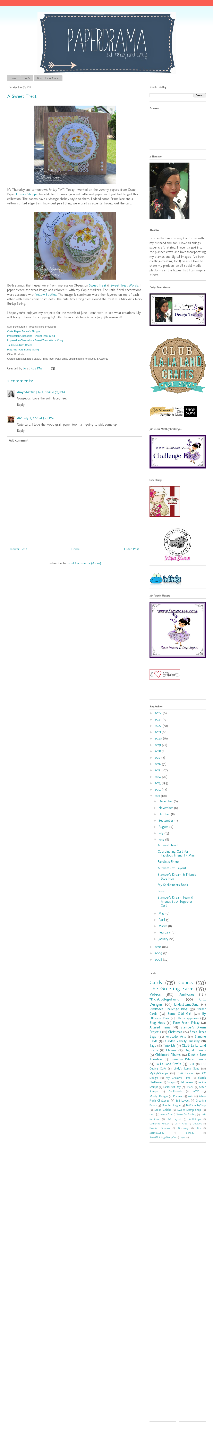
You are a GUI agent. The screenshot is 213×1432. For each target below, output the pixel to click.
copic (183, 1137)
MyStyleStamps (159, 1073)
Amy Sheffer (26, 392)
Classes (171, 1050)
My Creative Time (178, 1078)
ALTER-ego (195, 1119)
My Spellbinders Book (173, 885)
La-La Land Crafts (168, 1064)
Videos (155, 994)
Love (161, 891)
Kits (199, 1128)
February (165, 932)
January (164, 939)
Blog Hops (157, 1023)
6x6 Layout (174, 1119)
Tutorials (169, 1045)
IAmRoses (186, 994)
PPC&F (190, 1087)
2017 (158, 757)
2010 (158, 947)
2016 (158, 764)
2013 (158, 783)
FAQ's (27, 78)
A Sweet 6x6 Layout (172, 868)
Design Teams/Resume (48, 78)
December (166, 801)
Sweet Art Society (186, 1114)
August (164, 827)
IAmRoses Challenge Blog (169, 1009)
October (165, 814)
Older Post (131, 549)
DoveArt (197, 1123)
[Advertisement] (174, 1211)
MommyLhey (157, 1132)
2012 (158, 789)
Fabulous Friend (168, 862)
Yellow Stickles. (46, 295)
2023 (159, 719)
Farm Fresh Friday (186, 1023)
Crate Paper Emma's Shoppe (23, 331)
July (161, 833)
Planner (177, 1096)
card (152, 1114)
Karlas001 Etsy (172, 1087)
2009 (159, 953)
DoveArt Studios (160, 1128)
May (162, 913)
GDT (192, 1064)
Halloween (186, 1082)
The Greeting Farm (172, 988)
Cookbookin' (175, 1091)
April (162, 920)
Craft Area (181, 1123)
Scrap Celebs (162, 1110)
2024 (159, 713)
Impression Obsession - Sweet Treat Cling (31, 336)
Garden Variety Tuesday (182, 1041)
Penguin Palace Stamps (189, 1059)
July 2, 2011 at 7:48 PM (39, 418)
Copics (185, 982)
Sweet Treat (97, 285)
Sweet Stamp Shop (189, 1110)
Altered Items (160, 1027)
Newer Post (18, 549)
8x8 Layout (182, 1100)
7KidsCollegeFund (165, 999)
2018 (158, 751)
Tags (153, 1045)
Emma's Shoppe (26, 194)
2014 (158, 777)
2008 (159, 959)
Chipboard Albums (168, 1055)
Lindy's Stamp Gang (186, 1068)
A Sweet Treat (168, 845)
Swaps (170, 1082)
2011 (158, 796)
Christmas (175, 1032)
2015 (158, 770)
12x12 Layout (186, 1073)
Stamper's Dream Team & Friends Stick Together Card (176, 901)
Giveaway (183, 1128)
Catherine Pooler (159, 1123)
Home (13, 78)
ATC (196, 1091)
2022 (159, 726)
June (162, 839)
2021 (158, 732)
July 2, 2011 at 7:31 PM (50, 392)
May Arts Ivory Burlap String (23, 349)
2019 (158, 745)
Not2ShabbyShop (196, 1105)
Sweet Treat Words (124, 285)
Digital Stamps (195, 1050)
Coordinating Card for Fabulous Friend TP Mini (176, 853)
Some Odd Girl (179, 1014)
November (166, 808)
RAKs (190, 1096)
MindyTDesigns (159, 1096)
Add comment (18, 440)
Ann (19, 418)
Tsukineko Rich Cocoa (19, 345)
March (163, 926)
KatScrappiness (188, 1018)
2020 (159, 738)
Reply (21, 405)
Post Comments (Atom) (84, 563)
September (166, 820)
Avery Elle (166, 1114)
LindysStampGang (186, 1004)
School (190, 1132)
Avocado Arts (176, 1036)
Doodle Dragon (171, 1105)
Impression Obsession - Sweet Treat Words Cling (35, 340)
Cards (156, 982)
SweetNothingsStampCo (163, 1137)
